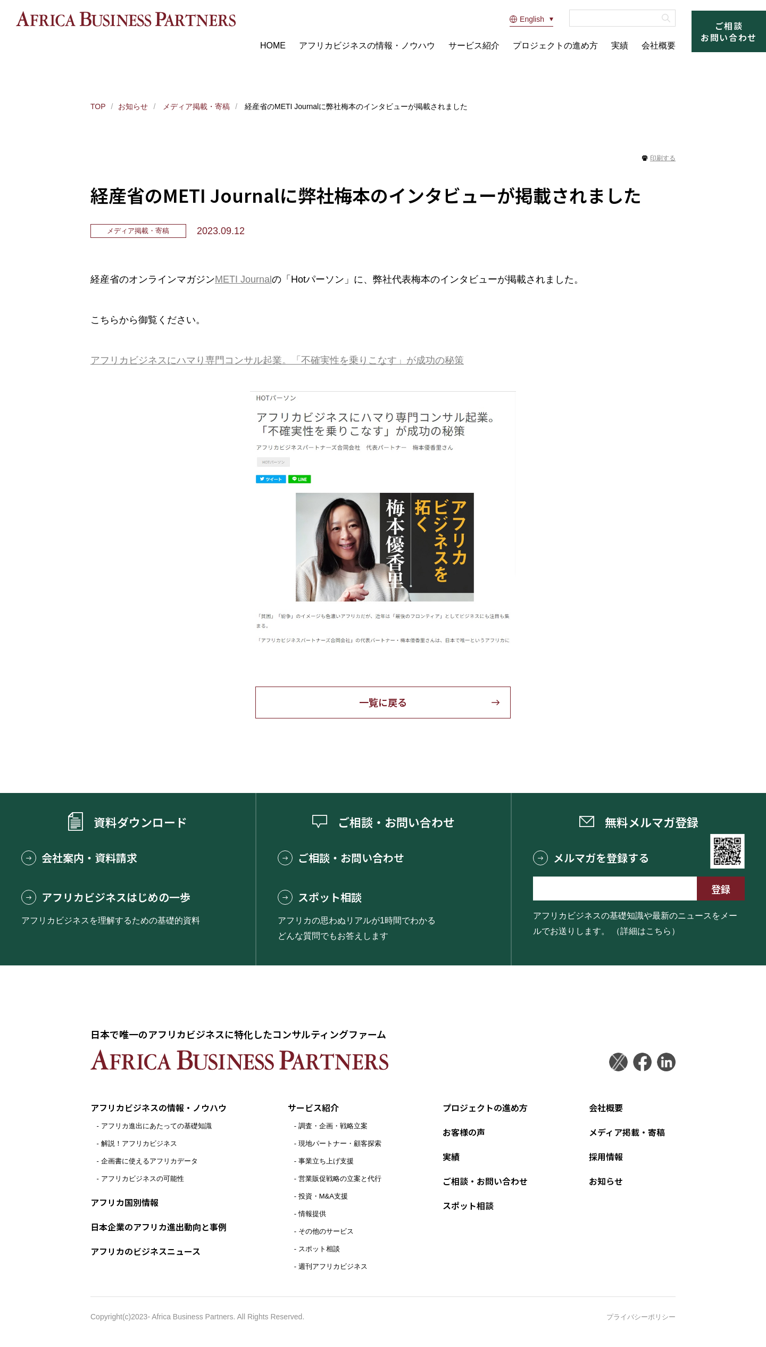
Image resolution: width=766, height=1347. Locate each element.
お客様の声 (464, 1132)
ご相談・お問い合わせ (341, 857)
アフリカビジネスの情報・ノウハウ (367, 45)
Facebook (642, 1062)
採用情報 (606, 1156)
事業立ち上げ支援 (326, 1161)
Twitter (618, 1062)
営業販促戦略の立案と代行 (339, 1179)
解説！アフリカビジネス (139, 1143)
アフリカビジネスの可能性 (142, 1179)
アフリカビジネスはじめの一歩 (105, 897)
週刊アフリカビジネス (333, 1266)
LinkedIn (666, 1062)
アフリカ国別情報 (124, 1202)
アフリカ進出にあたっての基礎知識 (156, 1126)
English (527, 19)
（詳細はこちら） (646, 931)
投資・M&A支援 (323, 1196)
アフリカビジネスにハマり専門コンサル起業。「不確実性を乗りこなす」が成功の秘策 (277, 360)
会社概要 (659, 45)
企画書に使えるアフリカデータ (149, 1161)
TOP (98, 106)
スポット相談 (320, 897)
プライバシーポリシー (641, 1317)
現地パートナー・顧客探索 (339, 1143)
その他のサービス (326, 1231)
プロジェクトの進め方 (555, 45)
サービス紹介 (473, 45)
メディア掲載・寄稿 (195, 106)
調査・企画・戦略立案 (333, 1126)
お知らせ (133, 106)
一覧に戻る (383, 702)
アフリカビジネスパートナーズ (126, 19)
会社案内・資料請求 (79, 857)
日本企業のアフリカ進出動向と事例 (158, 1226)
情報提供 (312, 1214)
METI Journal (243, 279)
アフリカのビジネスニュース (145, 1251)
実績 (619, 45)
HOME (273, 45)
